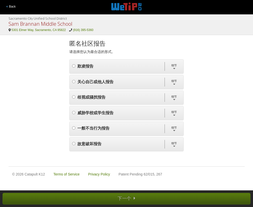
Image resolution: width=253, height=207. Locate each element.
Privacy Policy (99, 174)
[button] (174, 66)
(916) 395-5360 (83, 30)
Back (11, 6)
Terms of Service (67, 174)
